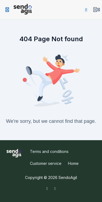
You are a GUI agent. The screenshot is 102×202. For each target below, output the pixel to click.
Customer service (45, 163)
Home (73, 163)
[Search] (86, 10)
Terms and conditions (49, 151)
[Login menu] (96, 9)
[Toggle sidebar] (7, 10)
